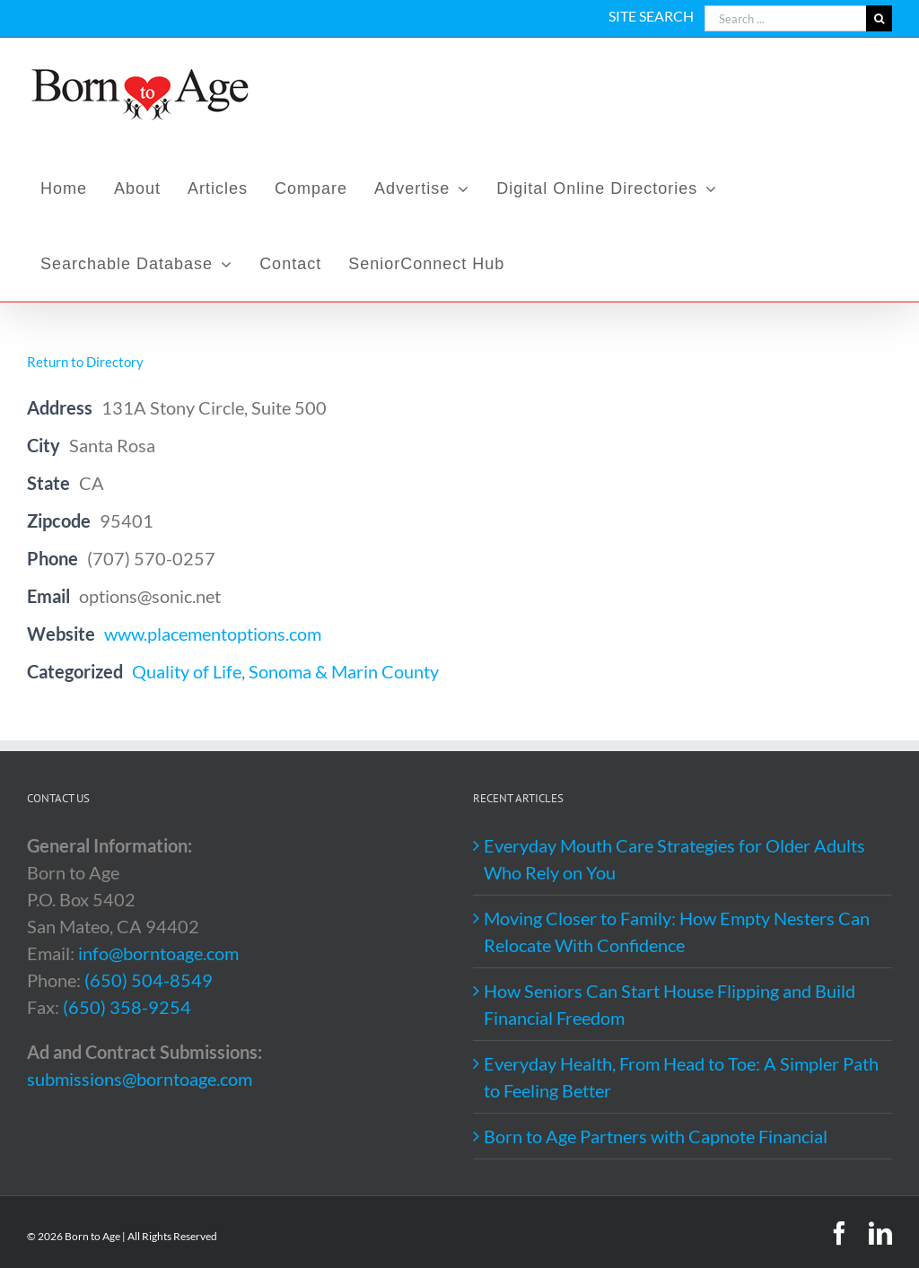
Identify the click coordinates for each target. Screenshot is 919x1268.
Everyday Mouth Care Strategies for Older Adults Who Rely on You (674, 859)
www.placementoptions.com (212, 633)
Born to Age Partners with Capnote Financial (655, 1136)
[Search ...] (785, 18)
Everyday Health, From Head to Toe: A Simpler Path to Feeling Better (681, 1077)
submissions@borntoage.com (139, 1078)
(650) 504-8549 (148, 980)
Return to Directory (85, 362)
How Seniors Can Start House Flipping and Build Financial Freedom (669, 1004)
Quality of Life (186, 671)
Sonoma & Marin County (344, 671)
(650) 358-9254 (127, 1007)
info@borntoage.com (158, 953)
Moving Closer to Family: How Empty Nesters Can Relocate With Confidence (677, 931)
